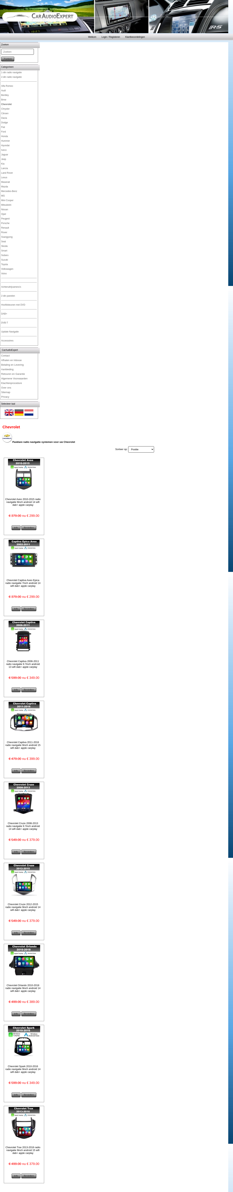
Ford (3, 131)
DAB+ (4, 313)
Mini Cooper (7, 200)
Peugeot (5, 218)
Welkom (92, 37)
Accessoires (7, 340)
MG (3, 195)
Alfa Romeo (7, 86)
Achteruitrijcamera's (11, 287)
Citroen (5, 113)
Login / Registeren (111, 37)
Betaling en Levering (12, 364)
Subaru (5, 255)
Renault (5, 227)
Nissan (4, 209)
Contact (5, 355)
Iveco (4, 150)
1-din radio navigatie (11, 72)
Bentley (5, 95)
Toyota (4, 264)
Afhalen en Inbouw (11, 360)
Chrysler (5, 109)
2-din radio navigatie (11, 77)
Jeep (3, 159)
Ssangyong (7, 237)
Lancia (4, 168)
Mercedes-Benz (9, 191)
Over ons (6, 387)
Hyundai (5, 145)
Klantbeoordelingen (135, 37)
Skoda (4, 246)
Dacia (4, 118)
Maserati (5, 182)
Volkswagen (7, 269)
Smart (4, 250)
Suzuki (4, 259)
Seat (3, 241)
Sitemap (5, 392)
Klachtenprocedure (11, 383)
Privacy (5, 396)
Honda (4, 136)
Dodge (4, 122)
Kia (2, 163)
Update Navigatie (10, 331)
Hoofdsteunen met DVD (13, 304)
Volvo (4, 273)
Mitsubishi (6, 205)
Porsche (5, 223)
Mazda (4, 186)
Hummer (5, 141)
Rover (4, 232)
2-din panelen (8, 296)
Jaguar (4, 154)
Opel (3, 214)
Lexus (4, 177)
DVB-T (4, 322)
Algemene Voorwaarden (14, 378)
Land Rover (7, 173)
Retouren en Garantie (13, 373)
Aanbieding (7, 369)
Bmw (3, 99)
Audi (3, 90)
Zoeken (8, 59)
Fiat (3, 127)
